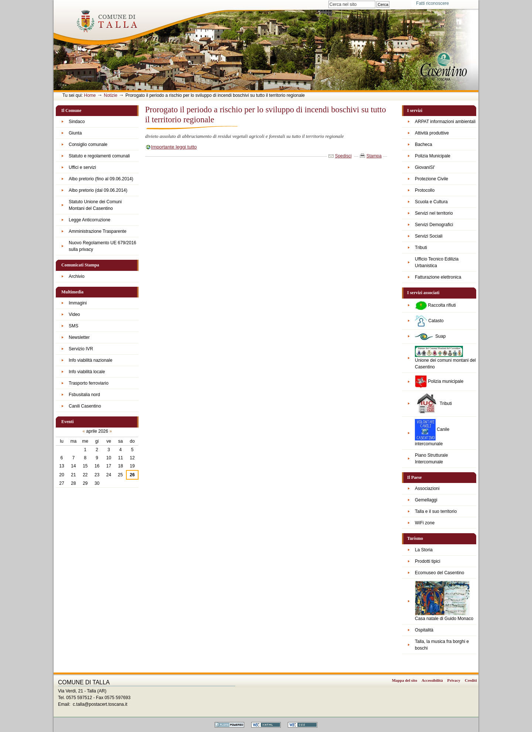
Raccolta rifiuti (435, 305)
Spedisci (343, 156)
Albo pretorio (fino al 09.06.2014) (101, 178)
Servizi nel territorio (434, 213)
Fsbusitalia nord (84, 394)
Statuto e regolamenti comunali (99, 156)
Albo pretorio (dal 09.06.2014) (98, 190)
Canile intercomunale (432, 432)
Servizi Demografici (434, 224)
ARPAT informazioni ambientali (445, 121)
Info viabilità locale (87, 371)
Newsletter (79, 337)
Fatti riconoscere (432, 3)
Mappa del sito (404, 680)
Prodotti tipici (427, 561)
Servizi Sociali (429, 236)
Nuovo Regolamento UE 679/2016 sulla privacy (102, 246)
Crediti (471, 680)
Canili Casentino (85, 406)
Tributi (421, 247)
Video (74, 314)
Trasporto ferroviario (89, 383)
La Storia (424, 549)
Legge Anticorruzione (89, 219)
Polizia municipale (439, 381)
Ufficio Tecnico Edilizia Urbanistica (436, 262)
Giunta (75, 133)
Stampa (374, 156)
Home (90, 95)
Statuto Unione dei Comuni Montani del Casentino (95, 205)
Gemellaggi (426, 500)
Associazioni (427, 488)
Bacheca (423, 144)
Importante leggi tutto (174, 147)
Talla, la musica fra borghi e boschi (442, 645)
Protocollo (424, 190)
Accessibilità (432, 680)
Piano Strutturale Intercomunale (431, 458)
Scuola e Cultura (431, 201)
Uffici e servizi (82, 167)
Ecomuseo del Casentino (439, 572)
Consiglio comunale (88, 144)
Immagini (78, 303)
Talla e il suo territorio (436, 511)
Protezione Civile (431, 178)
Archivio (77, 276)
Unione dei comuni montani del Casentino (445, 358)
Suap (430, 336)
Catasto (429, 321)
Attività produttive (432, 133)
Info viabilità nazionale (90, 360)
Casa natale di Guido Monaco (444, 601)
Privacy (453, 680)
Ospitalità (424, 630)
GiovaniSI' (425, 167)
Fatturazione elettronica (438, 277)
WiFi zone (424, 522)
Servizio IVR (81, 348)
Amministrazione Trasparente (97, 231)
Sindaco (77, 121)
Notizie (110, 95)
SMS (73, 325)
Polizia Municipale (432, 156)
